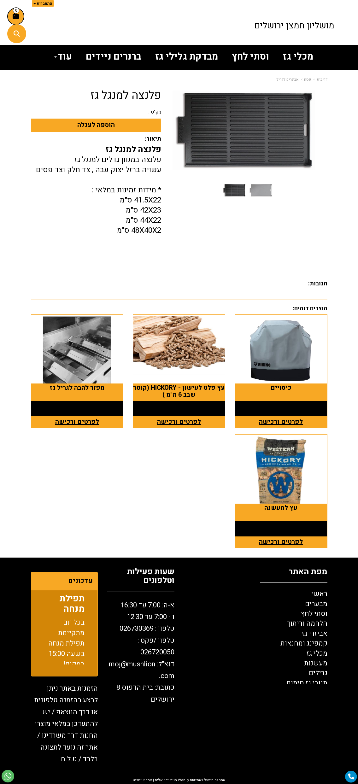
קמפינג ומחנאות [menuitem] (303, 643)
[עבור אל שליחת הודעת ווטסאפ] (8, 776)
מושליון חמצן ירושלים (294, 25)
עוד (63, 57)
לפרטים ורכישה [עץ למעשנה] (281, 542)
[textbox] (140, 654)
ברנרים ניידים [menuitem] (113, 57)
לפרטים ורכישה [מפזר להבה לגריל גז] (77, 421)
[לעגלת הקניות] (16, 16)
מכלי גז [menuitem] (298, 57)
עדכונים (80, 581)
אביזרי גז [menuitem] (314, 634)
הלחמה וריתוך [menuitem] (307, 623)
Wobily (183, 780)
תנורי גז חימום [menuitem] (306, 683)
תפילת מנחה (72, 605)
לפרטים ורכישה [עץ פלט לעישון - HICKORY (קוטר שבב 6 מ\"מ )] (179, 421)
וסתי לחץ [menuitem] (250, 57)
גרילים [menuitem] (318, 673)
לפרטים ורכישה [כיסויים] (281, 421)
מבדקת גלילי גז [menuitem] (186, 57)
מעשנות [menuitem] (315, 663)
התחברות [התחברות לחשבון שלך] (42, 3)
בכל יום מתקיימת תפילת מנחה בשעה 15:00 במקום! (66, 644)
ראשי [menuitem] (319, 594)
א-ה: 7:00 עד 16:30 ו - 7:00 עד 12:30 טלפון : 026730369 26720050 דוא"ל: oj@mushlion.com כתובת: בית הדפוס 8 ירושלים (141, 652)
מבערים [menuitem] (316, 604)
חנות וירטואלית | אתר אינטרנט (155, 780)
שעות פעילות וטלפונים (150, 576)
